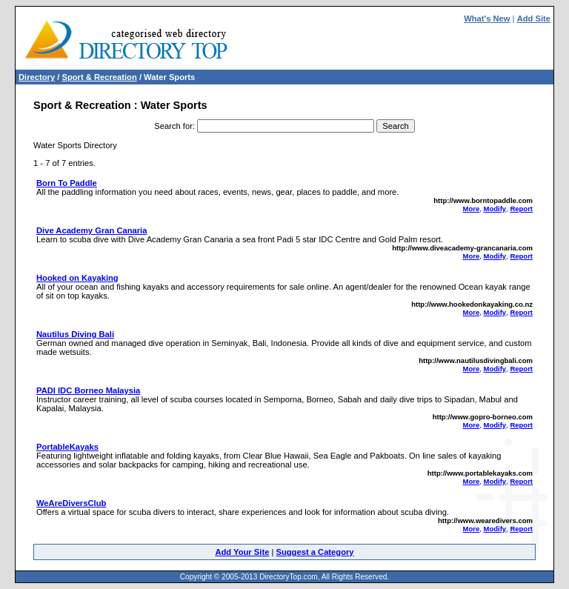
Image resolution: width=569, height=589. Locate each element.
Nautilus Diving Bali (75, 334)
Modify (494, 208)
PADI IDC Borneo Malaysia (88, 390)
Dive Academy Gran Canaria (91, 230)
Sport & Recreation (98, 77)
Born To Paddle (66, 183)
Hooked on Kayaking (77, 277)
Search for (173, 126)
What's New (487, 18)
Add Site (533, 18)
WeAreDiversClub (71, 503)
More (471, 208)
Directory (37, 77)
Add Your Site (242, 552)
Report (521, 208)
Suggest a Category (314, 552)
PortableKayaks (67, 446)
